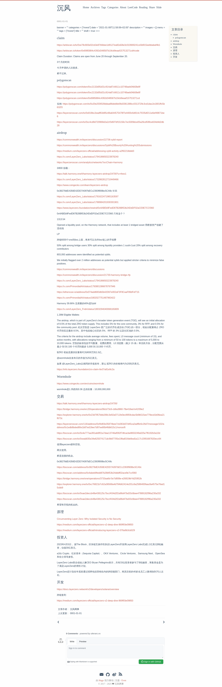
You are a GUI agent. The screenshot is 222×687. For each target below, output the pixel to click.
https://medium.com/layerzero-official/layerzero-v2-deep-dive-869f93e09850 (95, 524)
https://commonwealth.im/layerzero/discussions (81, 269)
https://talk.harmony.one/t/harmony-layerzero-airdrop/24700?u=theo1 (91, 174)
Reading (143, 7)
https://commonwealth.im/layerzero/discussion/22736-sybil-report (89, 139)
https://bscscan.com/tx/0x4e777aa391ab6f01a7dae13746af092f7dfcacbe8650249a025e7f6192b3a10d (108, 433)
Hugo (101, 680)
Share (152, 7)
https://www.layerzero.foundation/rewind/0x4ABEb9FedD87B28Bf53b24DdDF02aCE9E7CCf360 (105, 208)
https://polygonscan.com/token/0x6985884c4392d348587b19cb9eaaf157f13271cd (98, 98)
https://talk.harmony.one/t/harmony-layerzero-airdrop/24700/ (87, 403)
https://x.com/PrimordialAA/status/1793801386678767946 (86, 286)
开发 (175, 57)
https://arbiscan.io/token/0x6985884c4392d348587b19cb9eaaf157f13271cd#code (98, 50)
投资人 (176, 54)
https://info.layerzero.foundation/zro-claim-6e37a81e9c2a (85, 369)
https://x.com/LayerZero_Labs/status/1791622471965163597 (87, 196)
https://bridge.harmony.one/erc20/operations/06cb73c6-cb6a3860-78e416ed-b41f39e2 (100, 409)
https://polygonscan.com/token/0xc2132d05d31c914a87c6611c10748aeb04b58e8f (98, 87)
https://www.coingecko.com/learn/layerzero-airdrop (82, 185)
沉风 (64, 8)
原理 (175, 50)
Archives (95, 7)
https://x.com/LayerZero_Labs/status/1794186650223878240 (87, 157)
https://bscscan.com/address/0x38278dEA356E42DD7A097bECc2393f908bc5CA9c (99, 467)
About (123, 7)
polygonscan (180, 38)
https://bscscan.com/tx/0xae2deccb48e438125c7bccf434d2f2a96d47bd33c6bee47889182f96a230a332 (109, 493)
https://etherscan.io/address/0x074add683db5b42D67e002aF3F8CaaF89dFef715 (98, 292)
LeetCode (133, 7)
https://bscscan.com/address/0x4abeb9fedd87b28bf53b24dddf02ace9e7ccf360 (97, 473)
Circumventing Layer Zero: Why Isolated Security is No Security (89, 519)
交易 (175, 47)
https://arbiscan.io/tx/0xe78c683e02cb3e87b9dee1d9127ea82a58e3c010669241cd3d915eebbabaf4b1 (108, 45)
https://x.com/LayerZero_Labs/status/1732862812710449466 (87, 179)
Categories (113, 7)
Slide (158, 7)
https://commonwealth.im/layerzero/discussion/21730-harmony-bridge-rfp (94, 275)
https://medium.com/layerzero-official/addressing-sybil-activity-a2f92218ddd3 (95, 151)
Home (86, 7)
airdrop (176, 41)
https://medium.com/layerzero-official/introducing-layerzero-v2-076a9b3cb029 (96, 530)
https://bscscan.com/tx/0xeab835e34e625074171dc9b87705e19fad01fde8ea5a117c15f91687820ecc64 (109, 439)
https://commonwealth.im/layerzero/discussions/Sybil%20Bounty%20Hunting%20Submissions (104, 145)
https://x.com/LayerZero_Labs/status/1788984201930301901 (87, 202)
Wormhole (177, 44)
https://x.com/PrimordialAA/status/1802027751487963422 (86, 298)
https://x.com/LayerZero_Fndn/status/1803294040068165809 (88, 309)
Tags (103, 7)
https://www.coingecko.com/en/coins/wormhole (80, 383)
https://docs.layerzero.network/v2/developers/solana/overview (88, 589)
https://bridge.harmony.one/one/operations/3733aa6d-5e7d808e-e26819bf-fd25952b (99, 478)
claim (175, 34)
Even (123, 680)
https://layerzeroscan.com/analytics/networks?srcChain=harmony (90, 162)
